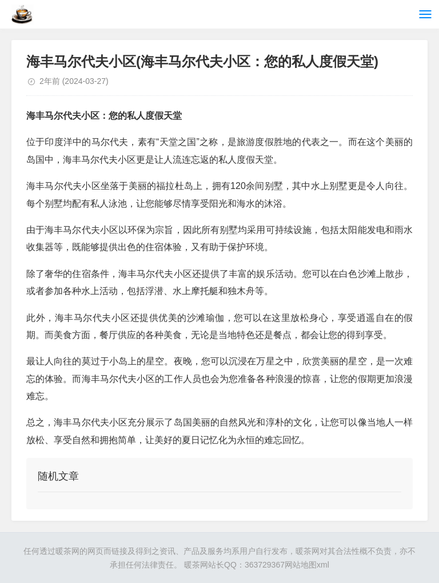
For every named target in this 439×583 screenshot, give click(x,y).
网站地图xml (307, 564)
